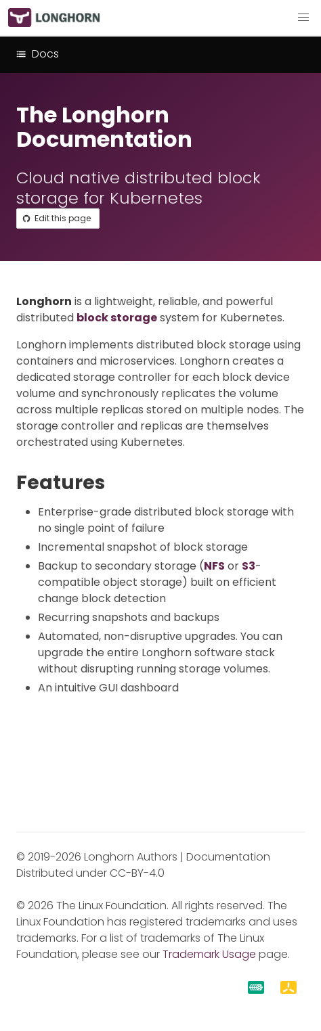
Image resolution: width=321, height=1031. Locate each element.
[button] (303, 17)
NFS (214, 566)
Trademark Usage (209, 954)
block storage (117, 317)
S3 (248, 566)
